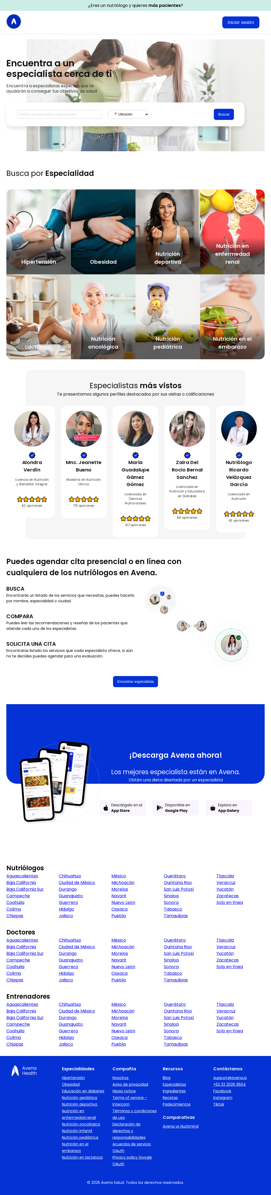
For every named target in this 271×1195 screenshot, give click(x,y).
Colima (13, 909)
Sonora (171, 902)
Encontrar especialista (135, 681)
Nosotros (120, 1077)
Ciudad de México (77, 883)
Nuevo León (123, 902)
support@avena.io (230, 1077)
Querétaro (175, 876)
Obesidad (71, 1084)
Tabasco (173, 909)
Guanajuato (71, 896)
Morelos (119, 889)
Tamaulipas (176, 916)
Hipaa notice (124, 1091)
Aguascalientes (22, 876)
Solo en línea (229, 902)
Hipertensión (73, 1077)
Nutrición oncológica (81, 1124)
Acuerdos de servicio (131, 1144)
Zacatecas (227, 896)
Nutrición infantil (77, 1130)
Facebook (222, 1091)
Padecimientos (177, 1104)
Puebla (118, 916)
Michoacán (122, 883)
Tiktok (218, 1104)
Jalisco (66, 916)
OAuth (118, 1150)
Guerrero (68, 902)
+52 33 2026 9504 (229, 1084)
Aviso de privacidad (130, 1084)
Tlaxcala (225, 876)
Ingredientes (174, 1091)
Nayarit (119, 896)
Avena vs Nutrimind (180, 1126)
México (118, 876)
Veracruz (226, 883)
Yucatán (225, 889)
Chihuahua (70, 876)
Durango (68, 889)
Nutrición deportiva (79, 1104)
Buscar (224, 114)
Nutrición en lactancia (82, 1157)
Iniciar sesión (241, 22)
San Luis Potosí (179, 889)
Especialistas (174, 1084)
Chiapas (14, 916)
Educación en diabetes (83, 1091)
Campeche (18, 896)
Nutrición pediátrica (80, 1137)
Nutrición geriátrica (79, 1097)
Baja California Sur (25, 889)
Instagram (222, 1097)
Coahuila (15, 902)
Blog (166, 1077)
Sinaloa (171, 896)
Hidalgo (66, 909)
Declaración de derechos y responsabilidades (129, 1131)
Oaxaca (119, 909)
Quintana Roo (178, 883)
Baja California (21, 883)
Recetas (170, 1097)
